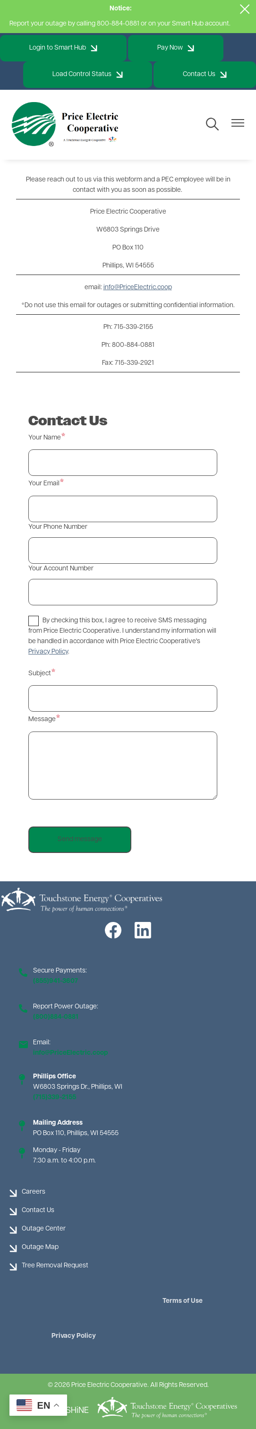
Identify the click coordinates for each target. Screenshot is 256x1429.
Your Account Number (61, 568)
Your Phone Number (57, 527)
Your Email (44, 483)
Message (42, 719)
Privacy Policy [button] (48, 651)
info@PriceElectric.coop (137, 287)
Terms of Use (182, 1301)
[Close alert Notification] (245, 9)
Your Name (44, 437)
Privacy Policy (73, 1336)
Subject (39, 673)
